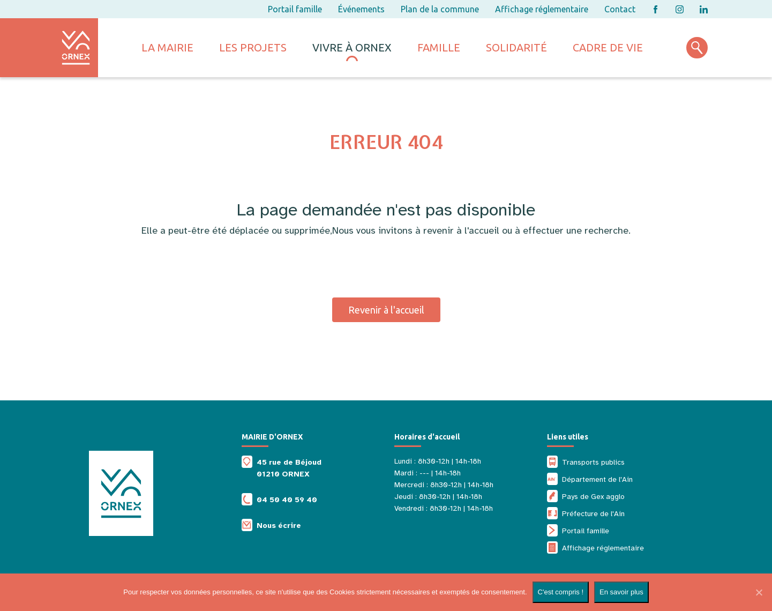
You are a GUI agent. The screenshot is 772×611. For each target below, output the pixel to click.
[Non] (758, 592)
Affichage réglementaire (541, 9)
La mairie (167, 47)
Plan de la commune (440, 9)
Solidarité (516, 47)
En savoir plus (621, 592)
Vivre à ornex (352, 47)
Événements (361, 9)
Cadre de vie (608, 47)
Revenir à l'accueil (386, 309)
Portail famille (295, 9)
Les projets (253, 47)
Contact (619, 9)
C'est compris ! (561, 592)
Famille (438, 47)
